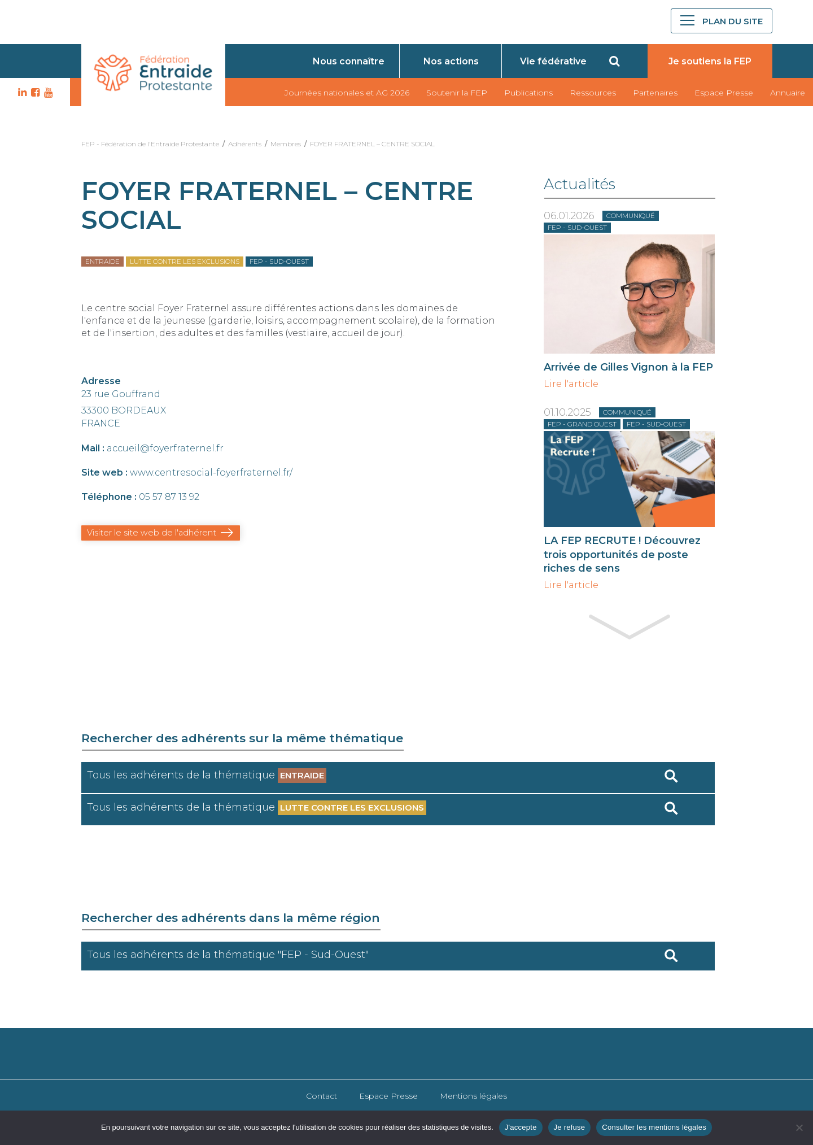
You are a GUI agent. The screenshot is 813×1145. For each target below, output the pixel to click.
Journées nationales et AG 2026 (347, 93)
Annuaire (787, 93)
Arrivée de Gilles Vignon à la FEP (628, 367)
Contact (321, 1096)
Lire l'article (571, 384)
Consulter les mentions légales (654, 1127)
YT (47, 93)
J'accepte (521, 1127)
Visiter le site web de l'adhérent (148, 533)
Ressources (593, 93)
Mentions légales (473, 1096)
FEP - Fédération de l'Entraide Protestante (150, 144)
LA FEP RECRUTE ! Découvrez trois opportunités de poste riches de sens (622, 554)
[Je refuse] (799, 1127)
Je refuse (569, 1127)
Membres (285, 144)
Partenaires (655, 93)
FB (34, 93)
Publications (528, 93)
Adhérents (244, 144)
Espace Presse (723, 93)
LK (21, 93)
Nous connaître (348, 61)
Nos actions (451, 61)
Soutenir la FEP (456, 93)
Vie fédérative (553, 61)
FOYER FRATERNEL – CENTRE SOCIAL (372, 144)
